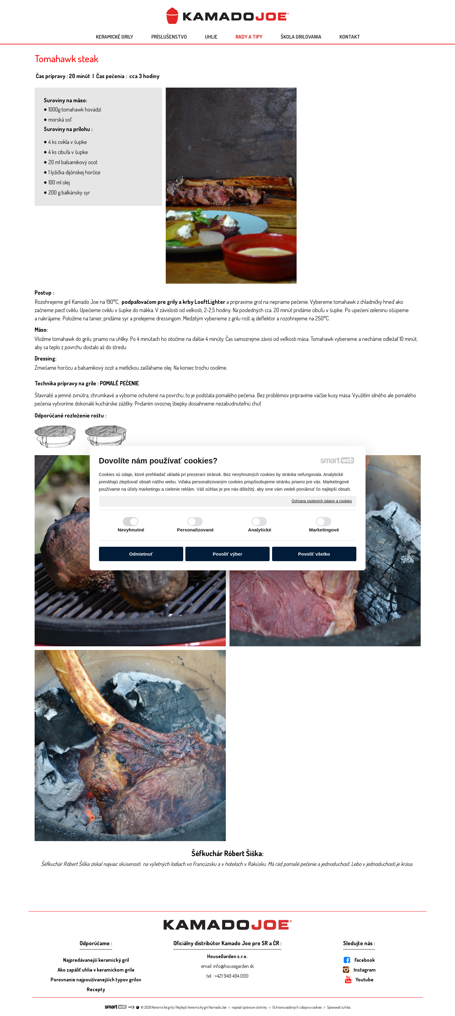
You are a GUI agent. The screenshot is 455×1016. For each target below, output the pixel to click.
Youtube (364, 979)
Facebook (365, 960)
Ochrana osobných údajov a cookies (322, 501)
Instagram (365, 970)
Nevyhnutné (131, 529)
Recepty (96, 989)
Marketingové (324, 529)
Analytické (259, 529)
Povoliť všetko (314, 554)
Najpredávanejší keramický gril (96, 960)
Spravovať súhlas (339, 1007)
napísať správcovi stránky (249, 1007)
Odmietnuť (141, 554)
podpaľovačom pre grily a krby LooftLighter (173, 301)
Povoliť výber (227, 554)
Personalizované (195, 529)
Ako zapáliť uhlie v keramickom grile (96, 970)
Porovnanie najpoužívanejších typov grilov (96, 979)
